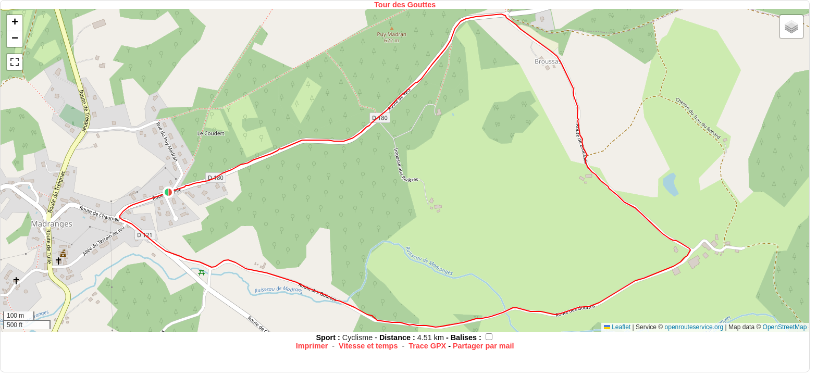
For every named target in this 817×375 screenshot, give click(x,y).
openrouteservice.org (694, 327)
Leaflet (617, 327)
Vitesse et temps (368, 346)
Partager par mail (483, 346)
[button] (168, 192)
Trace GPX (427, 346)
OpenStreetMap (785, 327)
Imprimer (312, 346)
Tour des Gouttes (405, 5)
